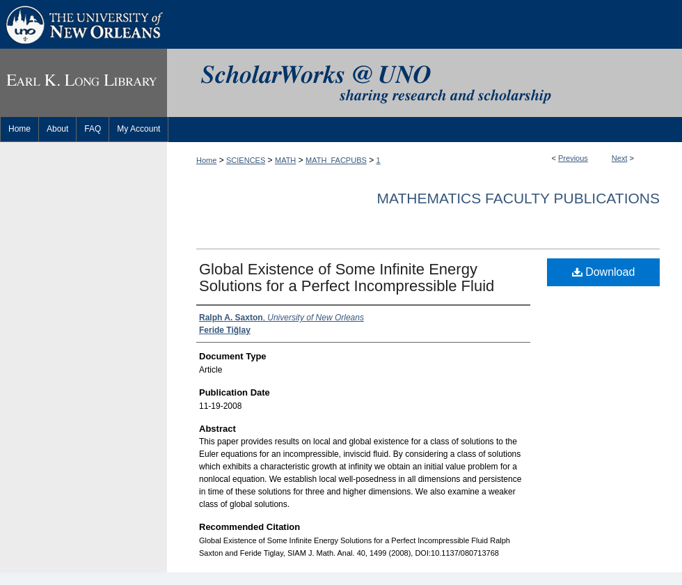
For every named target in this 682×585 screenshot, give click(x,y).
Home (206, 160)
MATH (285, 160)
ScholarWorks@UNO (424, 83)
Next (620, 158)
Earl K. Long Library (83, 83)
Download (603, 272)
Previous (573, 158)
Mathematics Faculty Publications (518, 198)
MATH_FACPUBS (336, 160)
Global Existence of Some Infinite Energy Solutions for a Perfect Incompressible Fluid (346, 277)
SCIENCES (245, 160)
